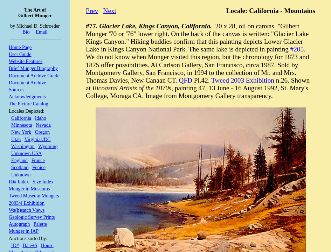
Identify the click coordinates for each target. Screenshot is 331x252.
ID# (15, 245)
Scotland (19, 167)
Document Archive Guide (34, 75)
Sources (17, 89)
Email (42, 32)
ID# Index (19, 181)
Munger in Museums (29, 188)
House (47, 245)
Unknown (21, 174)
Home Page (20, 47)
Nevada (43, 125)
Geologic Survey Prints (32, 217)
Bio (25, 32)
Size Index (43, 181)
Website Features (25, 61)
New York (21, 132)
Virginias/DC (38, 139)
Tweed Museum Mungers (34, 195)
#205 (297, 49)
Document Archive (27, 82)
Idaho (40, 118)
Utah (16, 139)
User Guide (20, 54)
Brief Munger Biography (33, 68)
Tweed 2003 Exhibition (242, 80)
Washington (23, 146)
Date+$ (30, 245)
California (21, 118)
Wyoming (47, 146)
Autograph (19, 224)
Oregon (42, 132)
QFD (185, 80)
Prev (92, 10)
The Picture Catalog (28, 103)
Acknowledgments (27, 96)
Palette (40, 224)
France (38, 160)
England (19, 160)
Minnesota (21, 125)
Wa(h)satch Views (26, 210)
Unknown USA (26, 153)
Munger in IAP (24, 231)
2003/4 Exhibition (26, 203)
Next (109, 10)
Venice (39, 167)
